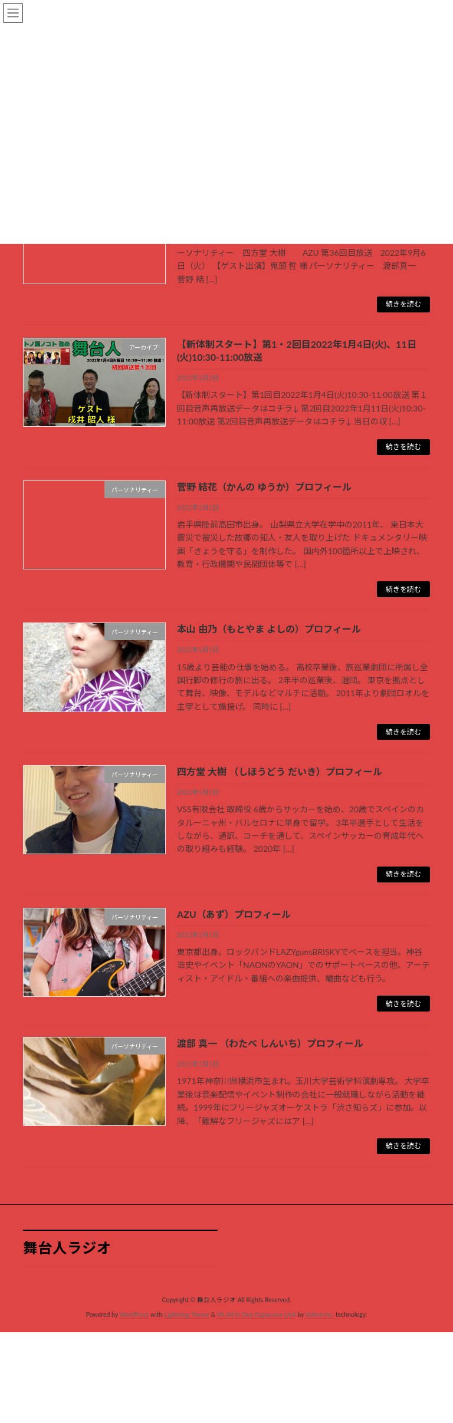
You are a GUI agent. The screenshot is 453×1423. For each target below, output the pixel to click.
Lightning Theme (186, 1314)
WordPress (134, 1314)
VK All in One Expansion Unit (256, 1314)
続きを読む (403, 303)
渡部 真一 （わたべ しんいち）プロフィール (270, 1043)
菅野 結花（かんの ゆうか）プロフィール (264, 486)
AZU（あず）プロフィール (234, 914)
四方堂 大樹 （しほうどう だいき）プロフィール (279, 771)
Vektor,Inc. (319, 1314)
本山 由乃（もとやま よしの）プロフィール (269, 628)
